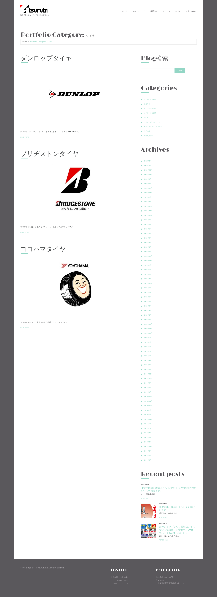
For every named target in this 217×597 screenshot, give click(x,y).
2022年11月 (148, 260)
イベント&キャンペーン (152, 122)
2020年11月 (148, 328)
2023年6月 (147, 229)
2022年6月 (147, 265)
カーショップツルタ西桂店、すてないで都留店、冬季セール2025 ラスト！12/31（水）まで (177, 529)
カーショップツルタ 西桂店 (153, 126)
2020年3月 (147, 365)
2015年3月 (147, 451)
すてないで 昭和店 (150, 108)
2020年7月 (147, 347)
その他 (146, 117)
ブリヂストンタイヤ (49, 154)
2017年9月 (147, 424)
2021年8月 (147, 292)
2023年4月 (147, 238)
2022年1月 (147, 279)
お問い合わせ (191, 11)
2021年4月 (147, 306)
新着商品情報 (148, 136)
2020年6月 (147, 351)
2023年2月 (147, 247)
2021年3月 (147, 310)
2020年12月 (148, 324)
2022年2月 (147, 274)
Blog (178, 11)
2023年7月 (147, 224)
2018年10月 (148, 406)
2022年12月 (148, 256)
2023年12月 (148, 206)
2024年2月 (147, 197)
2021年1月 (147, 319)
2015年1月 (147, 460)
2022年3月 (147, 270)
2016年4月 (147, 442)
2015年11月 (148, 446)
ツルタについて (138, 11)
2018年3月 (147, 415)
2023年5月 (147, 233)
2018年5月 (147, 410)
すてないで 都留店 (150, 113)
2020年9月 (147, 338)
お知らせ (147, 104)
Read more (24, 137)
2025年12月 (148, 170)
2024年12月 (148, 188)
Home (124, 11)
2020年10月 (148, 333)
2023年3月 (147, 242)
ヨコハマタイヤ (43, 249)
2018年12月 (148, 396)
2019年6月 (147, 392)
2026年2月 (147, 161)
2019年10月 (148, 378)
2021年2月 (147, 315)
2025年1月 (147, 183)
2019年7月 (147, 387)
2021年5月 (147, 301)
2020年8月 (147, 342)
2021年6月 (147, 297)
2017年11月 (148, 419)
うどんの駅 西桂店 (150, 99)
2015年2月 (147, 455)
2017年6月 (147, 428)
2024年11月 (148, 193)
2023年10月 (148, 215)
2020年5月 (147, 356)
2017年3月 (147, 437)
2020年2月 (147, 369)
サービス (166, 11)
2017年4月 (147, 433)
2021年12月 (148, 283)
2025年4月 (147, 179)
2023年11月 (148, 211)
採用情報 (154, 11)
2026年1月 (147, 165)
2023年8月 (147, 220)
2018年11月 (148, 401)
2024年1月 (147, 202)
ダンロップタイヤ (46, 58)
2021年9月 (147, 288)
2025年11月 (148, 174)
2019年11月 (148, 374)
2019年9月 (147, 383)
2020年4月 (147, 360)
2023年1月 (147, 251)
